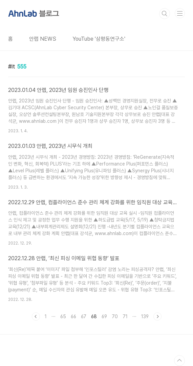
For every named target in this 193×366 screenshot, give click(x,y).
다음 (157, 316)
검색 (164, 13)
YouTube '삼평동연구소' (98, 39)
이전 (36, 316)
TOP (179, 360)
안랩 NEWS (42, 39)
